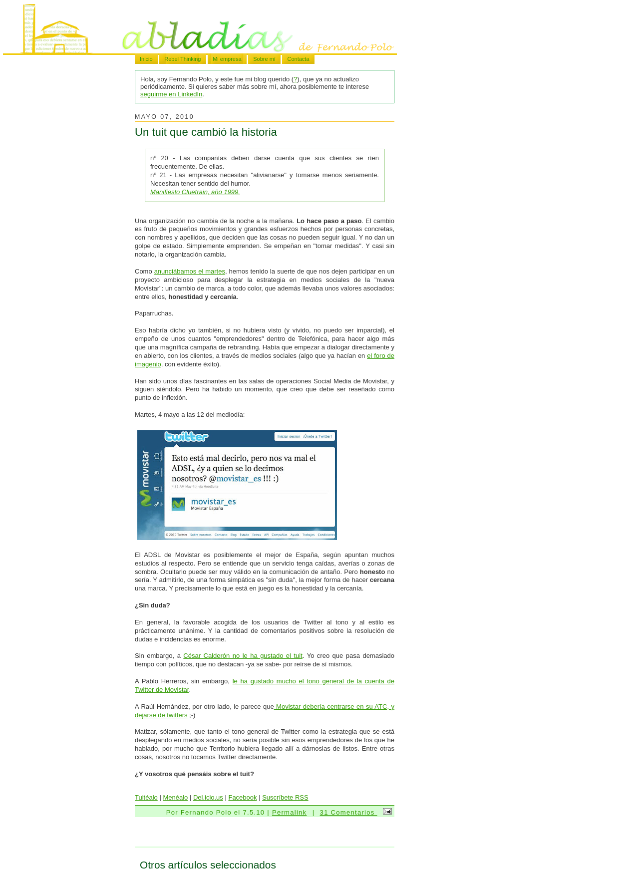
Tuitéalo (146, 797)
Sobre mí (264, 59)
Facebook (242, 797)
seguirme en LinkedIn (171, 94)
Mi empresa (227, 59)
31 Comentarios (348, 812)
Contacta (298, 59)
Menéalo (175, 797)
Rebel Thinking (182, 59)
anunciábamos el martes (189, 271)
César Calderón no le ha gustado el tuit (242, 655)
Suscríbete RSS (285, 797)
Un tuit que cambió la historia (206, 132)
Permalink (289, 812)
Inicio (146, 59)
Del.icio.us (208, 797)
